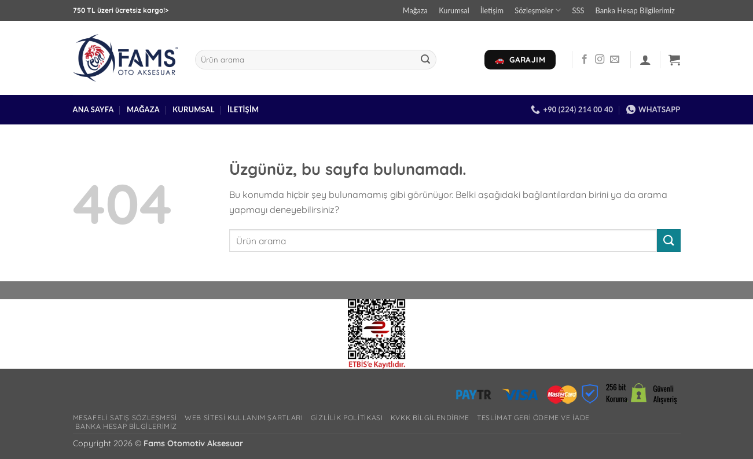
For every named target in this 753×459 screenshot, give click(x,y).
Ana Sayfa (93, 109)
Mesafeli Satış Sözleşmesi (125, 417)
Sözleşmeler (538, 10)
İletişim (492, 10)
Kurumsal (454, 10)
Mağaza (415, 10)
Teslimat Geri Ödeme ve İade (533, 417)
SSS (578, 10)
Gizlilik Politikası (347, 417)
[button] (645, 59)
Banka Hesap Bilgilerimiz (635, 10)
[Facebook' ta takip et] (584, 59)
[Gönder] (426, 59)
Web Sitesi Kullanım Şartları (244, 417)
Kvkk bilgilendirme (430, 417)
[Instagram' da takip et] (599, 59)
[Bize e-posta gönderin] (614, 59)
